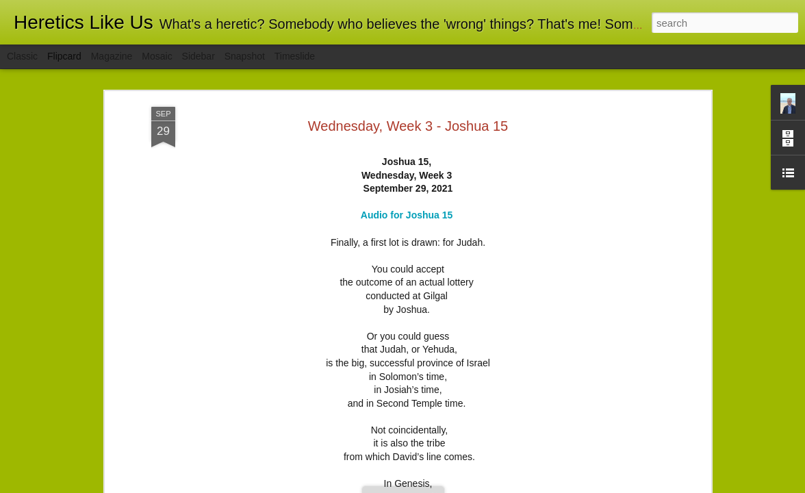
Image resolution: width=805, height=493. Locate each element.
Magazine (112, 56)
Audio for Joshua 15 (407, 215)
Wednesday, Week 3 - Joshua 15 (408, 126)
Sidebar (198, 56)
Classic (22, 56)
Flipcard (64, 56)
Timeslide (294, 56)
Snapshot (245, 56)
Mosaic (157, 56)
